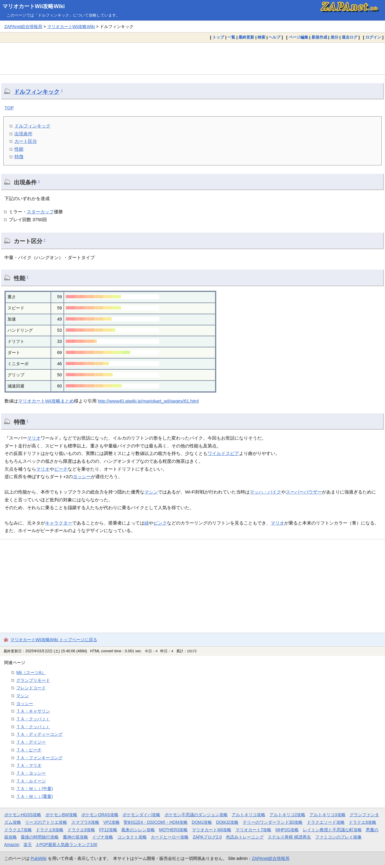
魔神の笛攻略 (75, 837)
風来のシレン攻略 (138, 829)
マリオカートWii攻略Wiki (33, 6)
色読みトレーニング (245, 837)
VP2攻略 (111, 822)
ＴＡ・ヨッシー (31, 773)
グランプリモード (33, 680)
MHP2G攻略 (287, 829)
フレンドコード (31, 687)
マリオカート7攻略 (254, 829)
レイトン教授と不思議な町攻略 (332, 829)
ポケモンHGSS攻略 (22, 814)
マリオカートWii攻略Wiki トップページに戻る (53, 639)
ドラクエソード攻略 (326, 822)
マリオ (34, 437)
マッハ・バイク (265, 491)
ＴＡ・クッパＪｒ (33, 718)
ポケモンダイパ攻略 (141, 814)
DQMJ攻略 (202, 822)
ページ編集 (298, 37)
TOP (9, 107)
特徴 (18, 156)
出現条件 (23, 133)
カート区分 (25, 141)
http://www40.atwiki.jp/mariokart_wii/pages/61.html (148, 400)
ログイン (373, 37)
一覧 (231, 37)
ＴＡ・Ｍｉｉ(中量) (34, 788)
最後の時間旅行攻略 (40, 837)
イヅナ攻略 (102, 837)
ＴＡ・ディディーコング (39, 734)
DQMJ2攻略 (227, 822)
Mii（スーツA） (31, 672)
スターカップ (40, 211)
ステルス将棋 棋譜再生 (289, 837)
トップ (218, 37)
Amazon (12, 844)
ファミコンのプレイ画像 (338, 837)
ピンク (160, 522)
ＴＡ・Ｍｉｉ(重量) (34, 796)
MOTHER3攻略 (173, 829)
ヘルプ (274, 37)
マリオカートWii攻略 (211, 829)
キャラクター (58, 522)
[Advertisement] (192, 58)
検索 (261, 37)
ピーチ (61, 469)
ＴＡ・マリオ (29, 765)
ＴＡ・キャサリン (33, 711)
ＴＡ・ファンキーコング (39, 757)
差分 (334, 37)
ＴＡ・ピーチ (29, 749)
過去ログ (349, 37)
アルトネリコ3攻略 (328, 814)
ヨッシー (82, 476)
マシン (151, 491)
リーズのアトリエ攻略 (46, 822)
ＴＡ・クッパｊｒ (33, 726)
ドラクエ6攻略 (362, 822)
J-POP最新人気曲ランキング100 (66, 844)
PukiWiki (39, 858)
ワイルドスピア (223, 453)
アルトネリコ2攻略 (288, 814)
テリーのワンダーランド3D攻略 (273, 822)
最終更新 (246, 37)
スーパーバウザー (304, 491)
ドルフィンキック (37, 92)
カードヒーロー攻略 (170, 837)
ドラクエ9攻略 (81, 829)
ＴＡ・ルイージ (31, 781)
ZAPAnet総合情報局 (23, 26)
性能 (18, 149)
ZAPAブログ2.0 (207, 837)
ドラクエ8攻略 (49, 829)
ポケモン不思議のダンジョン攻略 (196, 814)
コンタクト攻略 (132, 837)
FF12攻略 (108, 829)
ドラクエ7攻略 (18, 829)
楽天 (27, 844)
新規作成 (319, 37)
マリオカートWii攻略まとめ (46, 400)
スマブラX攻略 (85, 822)
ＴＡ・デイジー (31, 742)
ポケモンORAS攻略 (99, 814)
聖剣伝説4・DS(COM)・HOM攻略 (156, 822)
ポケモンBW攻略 (61, 814)
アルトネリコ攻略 (248, 814)
